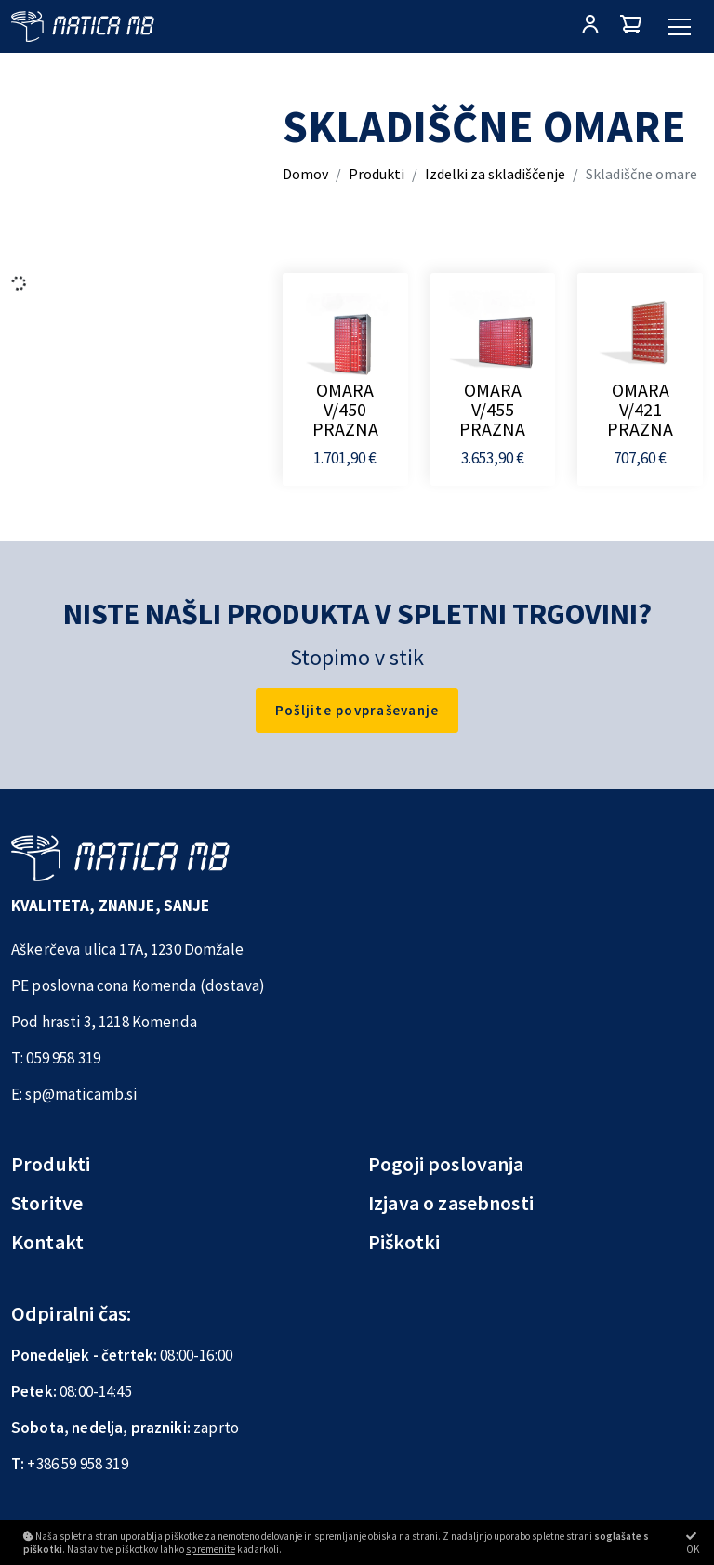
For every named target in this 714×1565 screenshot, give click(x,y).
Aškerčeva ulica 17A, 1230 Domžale (127, 949)
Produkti (376, 173)
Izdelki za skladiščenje (495, 173)
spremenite (210, 1549)
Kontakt (47, 1242)
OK (692, 1543)
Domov (305, 173)
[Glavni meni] (679, 27)
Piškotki (404, 1242)
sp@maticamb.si (81, 1094)
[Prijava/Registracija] (590, 26)
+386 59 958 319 (77, 1464)
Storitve (47, 1203)
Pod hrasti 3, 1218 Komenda (104, 1021)
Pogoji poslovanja (446, 1164)
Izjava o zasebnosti (451, 1203)
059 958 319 (63, 1058)
